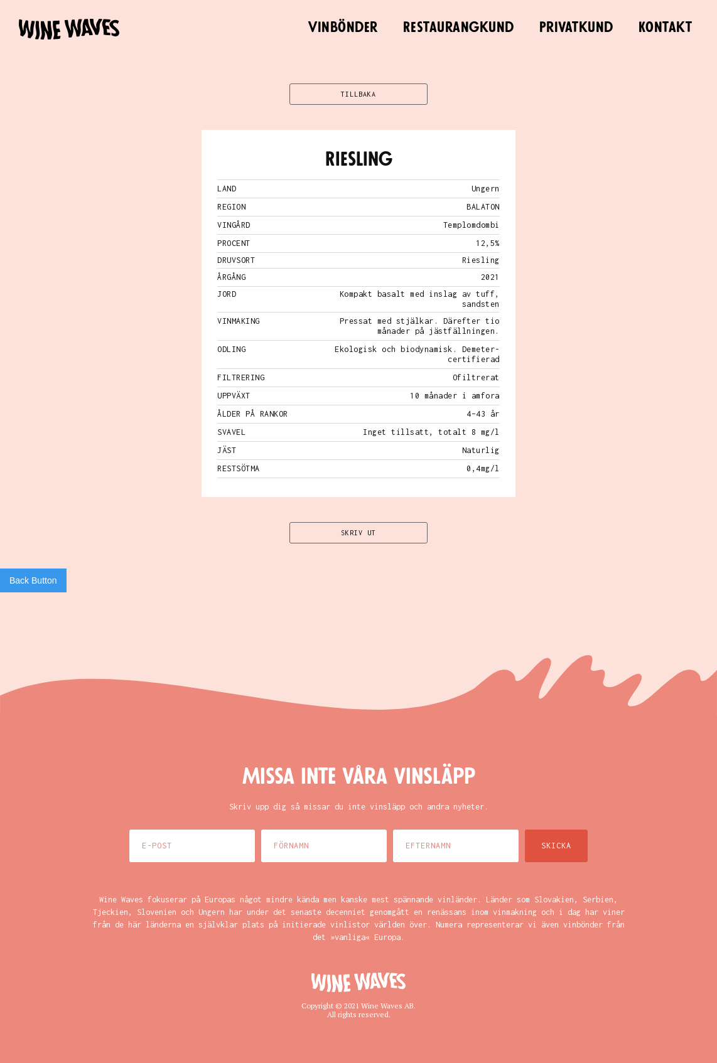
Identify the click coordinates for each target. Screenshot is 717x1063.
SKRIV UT (358, 533)
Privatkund (576, 28)
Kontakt (666, 28)
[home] (69, 29)
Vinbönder (343, 28)
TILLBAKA (358, 94)
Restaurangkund (458, 28)
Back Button (33, 580)
